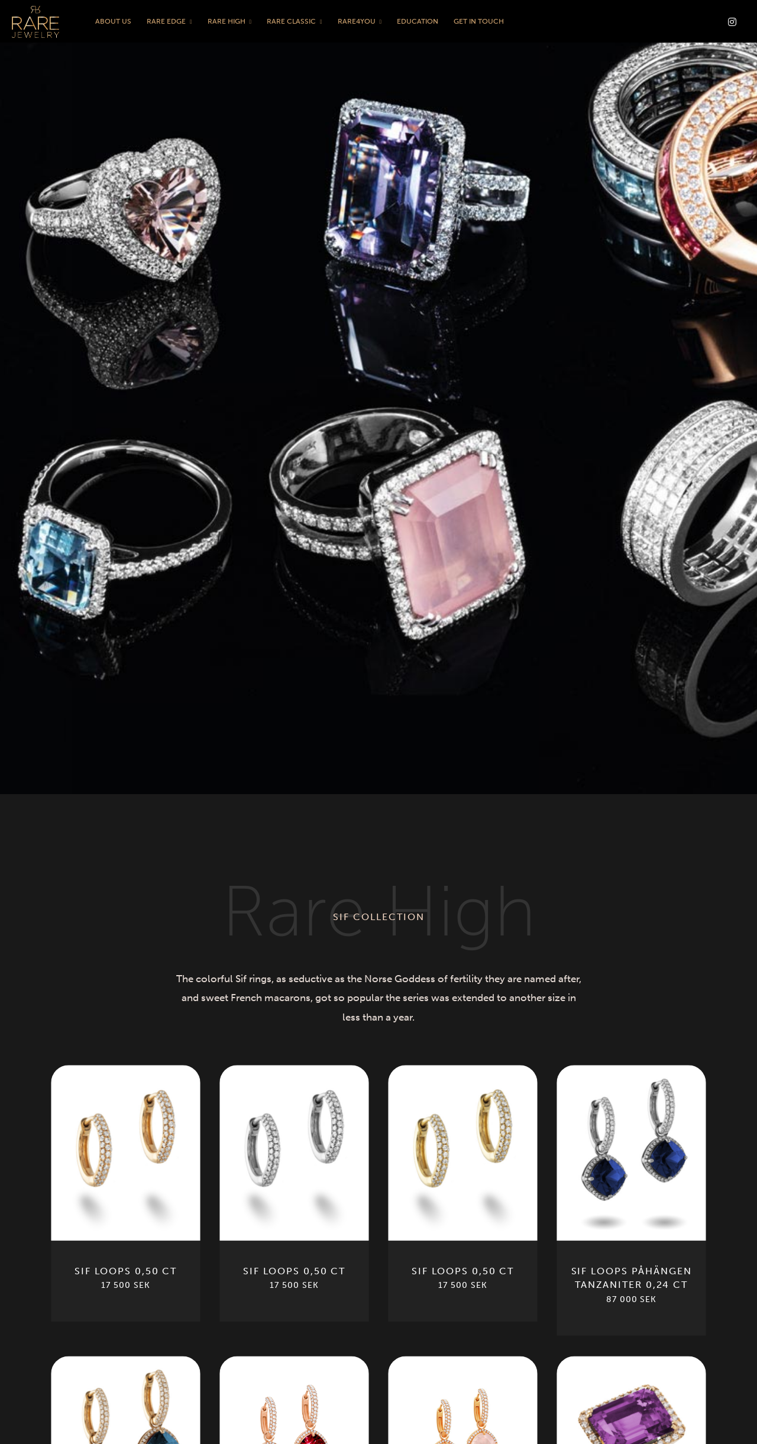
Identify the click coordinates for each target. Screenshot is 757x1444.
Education (417, 21)
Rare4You (357, 21)
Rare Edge (166, 21)
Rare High (226, 21)
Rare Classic (291, 21)
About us (113, 21)
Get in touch (479, 21)
